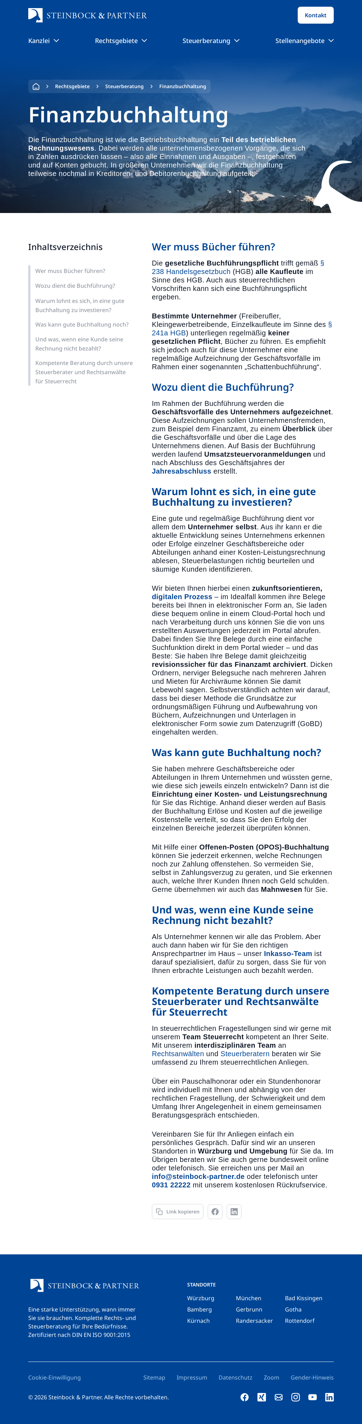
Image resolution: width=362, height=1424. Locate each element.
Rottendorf (300, 1321)
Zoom (271, 1377)
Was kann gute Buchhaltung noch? (82, 324)
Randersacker (254, 1321)
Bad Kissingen (303, 1298)
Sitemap (154, 1377)
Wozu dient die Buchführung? (75, 286)
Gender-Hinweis (312, 1377)
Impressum (192, 1377)
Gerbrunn (249, 1309)
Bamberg (199, 1309)
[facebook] (245, 1397)
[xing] (261, 1397)
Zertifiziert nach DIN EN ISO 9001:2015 (79, 1335)
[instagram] (295, 1397)
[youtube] (312, 1397)
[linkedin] (329, 1397)
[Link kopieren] (177, 1211)
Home (36, 86)
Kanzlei (43, 40)
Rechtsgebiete (121, 40)
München (248, 1298)
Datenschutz (236, 1377)
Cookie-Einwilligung (54, 1377)
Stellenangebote (304, 40)
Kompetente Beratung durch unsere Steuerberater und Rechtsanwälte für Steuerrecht (84, 372)
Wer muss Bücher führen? (70, 271)
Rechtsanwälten (178, 1054)
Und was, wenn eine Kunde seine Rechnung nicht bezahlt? (79, 343)
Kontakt (316, 15)
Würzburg (200, 1298)
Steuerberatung (211, 40)
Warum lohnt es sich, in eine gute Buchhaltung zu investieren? (79, 305)
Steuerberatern (244, 1054)
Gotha (293, 1309)
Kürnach (198, 1321)
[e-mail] (278, 1397)
